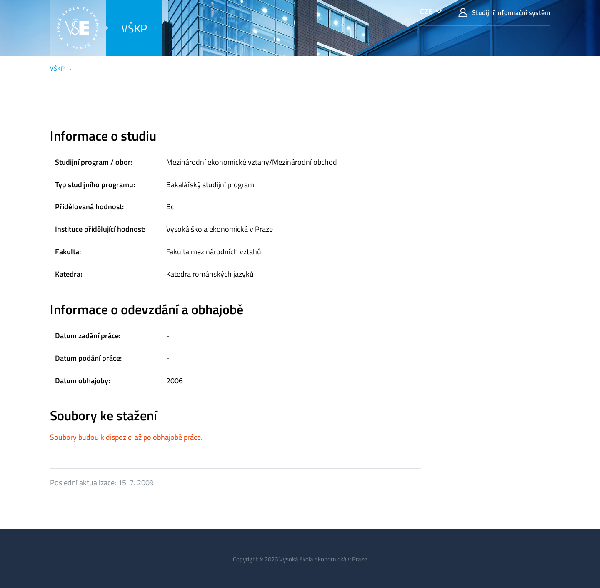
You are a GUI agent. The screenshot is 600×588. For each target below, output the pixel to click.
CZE (426, 11)
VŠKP (134, 28)
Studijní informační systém (504, 12)
